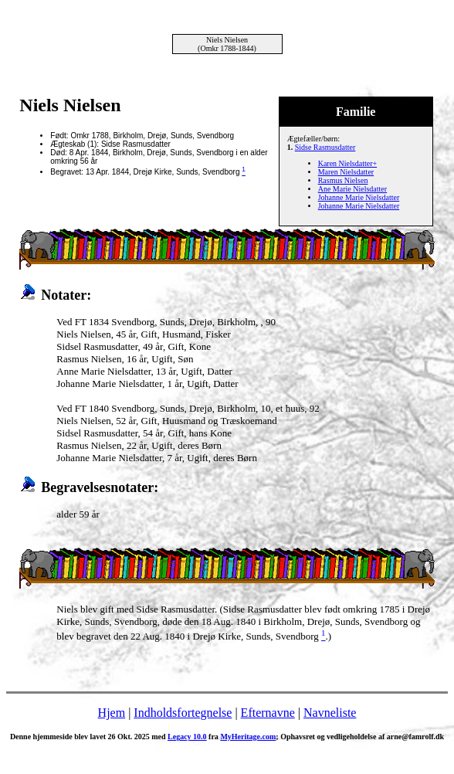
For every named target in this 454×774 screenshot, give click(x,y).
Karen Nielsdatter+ (347, 163)
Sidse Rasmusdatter (325, 147)
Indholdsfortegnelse (183, 712)
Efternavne (268, 712)
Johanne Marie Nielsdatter (359, 197)
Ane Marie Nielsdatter (352, 189)
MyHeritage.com (248, 736)
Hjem (112, 712)
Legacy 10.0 (187, 736)
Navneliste (329, 712)
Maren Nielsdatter (346, 172)
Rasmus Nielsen (343, 180)
